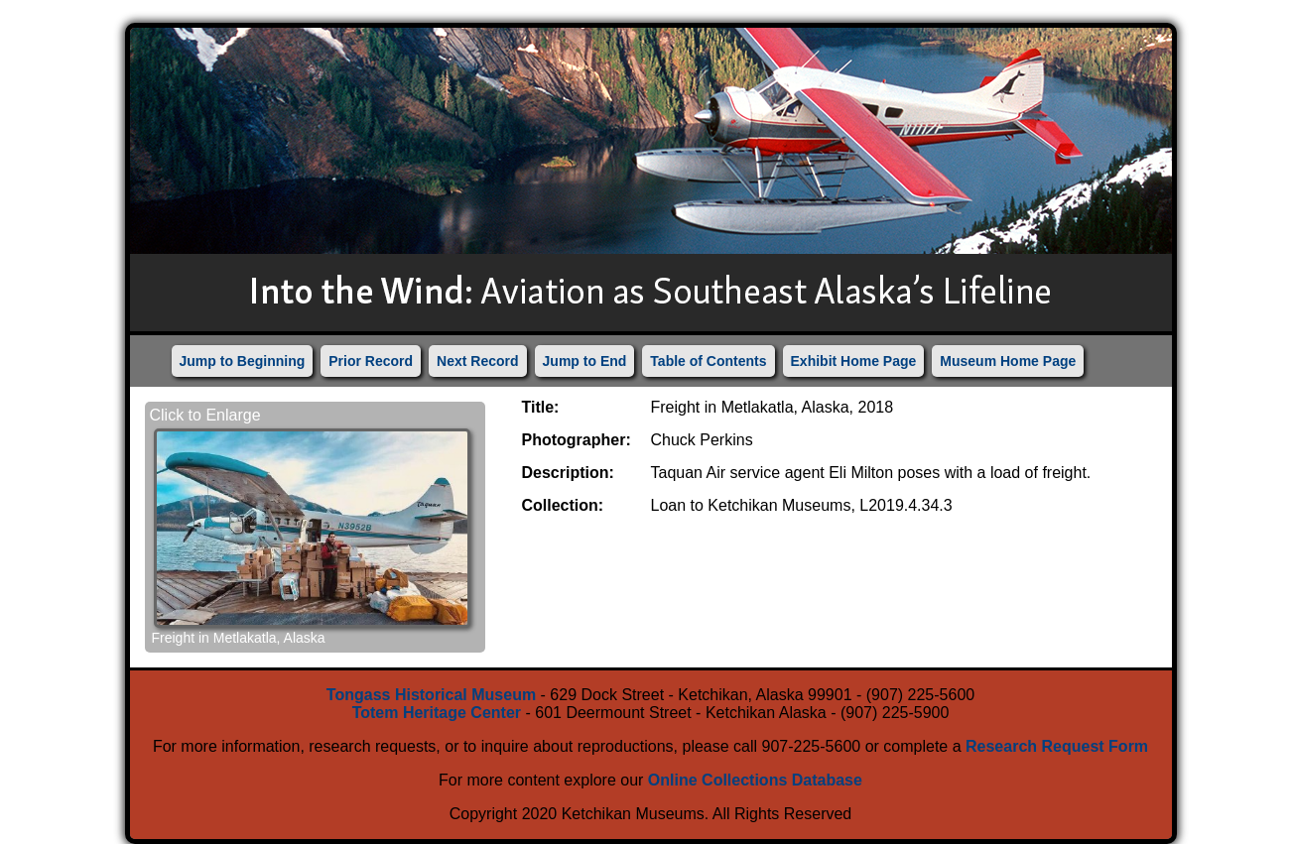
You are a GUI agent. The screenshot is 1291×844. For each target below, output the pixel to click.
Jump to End (585, 361)
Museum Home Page (1008, 361)
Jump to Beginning (243, 361)
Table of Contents (708, 361)
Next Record (477, 361)
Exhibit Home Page (854, 361)
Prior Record (370, 361)
